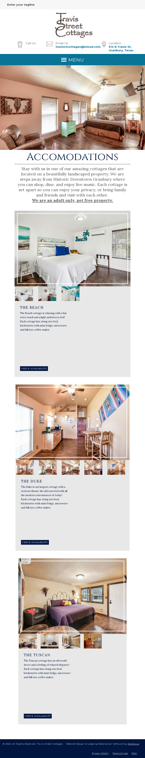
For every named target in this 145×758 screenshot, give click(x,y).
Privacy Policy (100, 753)
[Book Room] (34, 368)
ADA (134, 753)
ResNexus (133, 744)
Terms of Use (120, 753)
